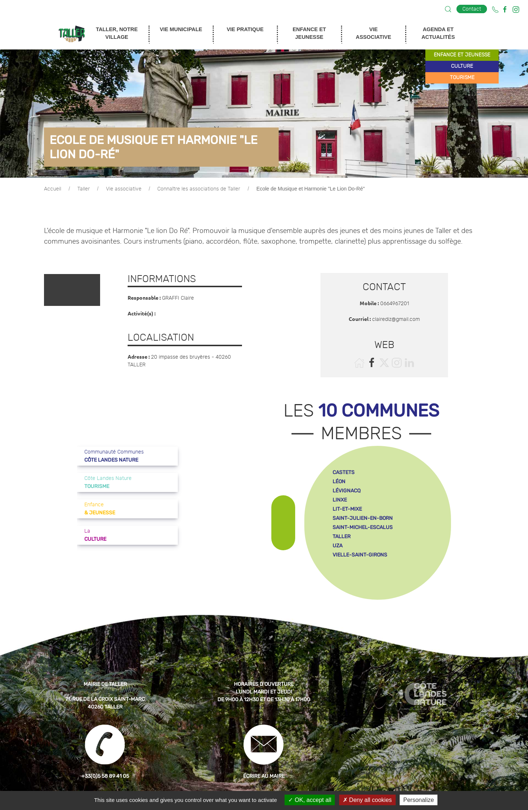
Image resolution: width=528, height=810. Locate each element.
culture (462, 66)
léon (339, 481)
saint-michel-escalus (363, 527)
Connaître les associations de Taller (198, 189)
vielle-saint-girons (360, 555)
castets (344, 472)
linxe (340, 500)
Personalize (418, 800)
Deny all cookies (367, 800)
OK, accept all (309, 800)
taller (342, 536)
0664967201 (394, 303)
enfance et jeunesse (462, 55)
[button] (448, 9)
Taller (83, 189)
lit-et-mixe (347, 509)
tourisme (462, 77)
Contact (471, 9)
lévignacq (346, 491)
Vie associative (124, 189)
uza (337, 546)
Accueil (52, 189)
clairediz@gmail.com (396, 319)
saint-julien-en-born (363, 518)
